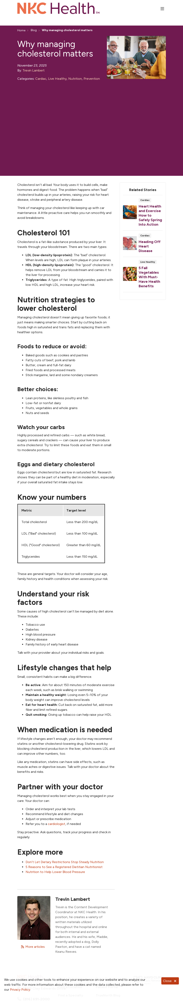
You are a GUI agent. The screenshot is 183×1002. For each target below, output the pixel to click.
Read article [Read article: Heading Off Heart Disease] (143, 245)
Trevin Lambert (33, 70)
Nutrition (75, 79)
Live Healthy (57, 79)
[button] (163, 9)
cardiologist (56, 824)
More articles (33, 947)
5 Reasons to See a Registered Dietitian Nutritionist (64, 867)
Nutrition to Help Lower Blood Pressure (55, 872)
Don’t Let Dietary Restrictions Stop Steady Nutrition (65, 862)
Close (170, 981)
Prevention (92, 79)
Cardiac (40, 79)
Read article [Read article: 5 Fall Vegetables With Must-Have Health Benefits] (143, 275)
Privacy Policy (20, 989)
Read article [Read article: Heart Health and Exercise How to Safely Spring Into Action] (143, 214)
